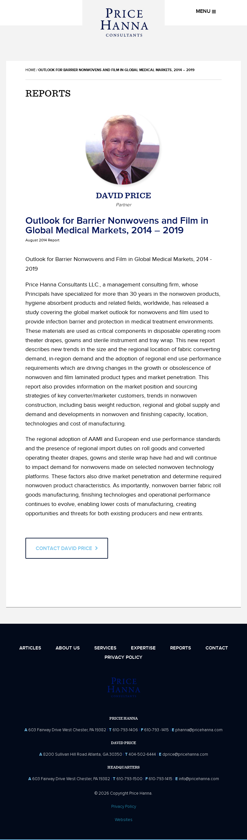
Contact (217, 648)
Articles (30, 648)
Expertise (143, 648)
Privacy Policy (123, 657)
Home (30, 70)
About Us (68, 648)
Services (105, 648)
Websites (124, 819)
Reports (180, 648)
